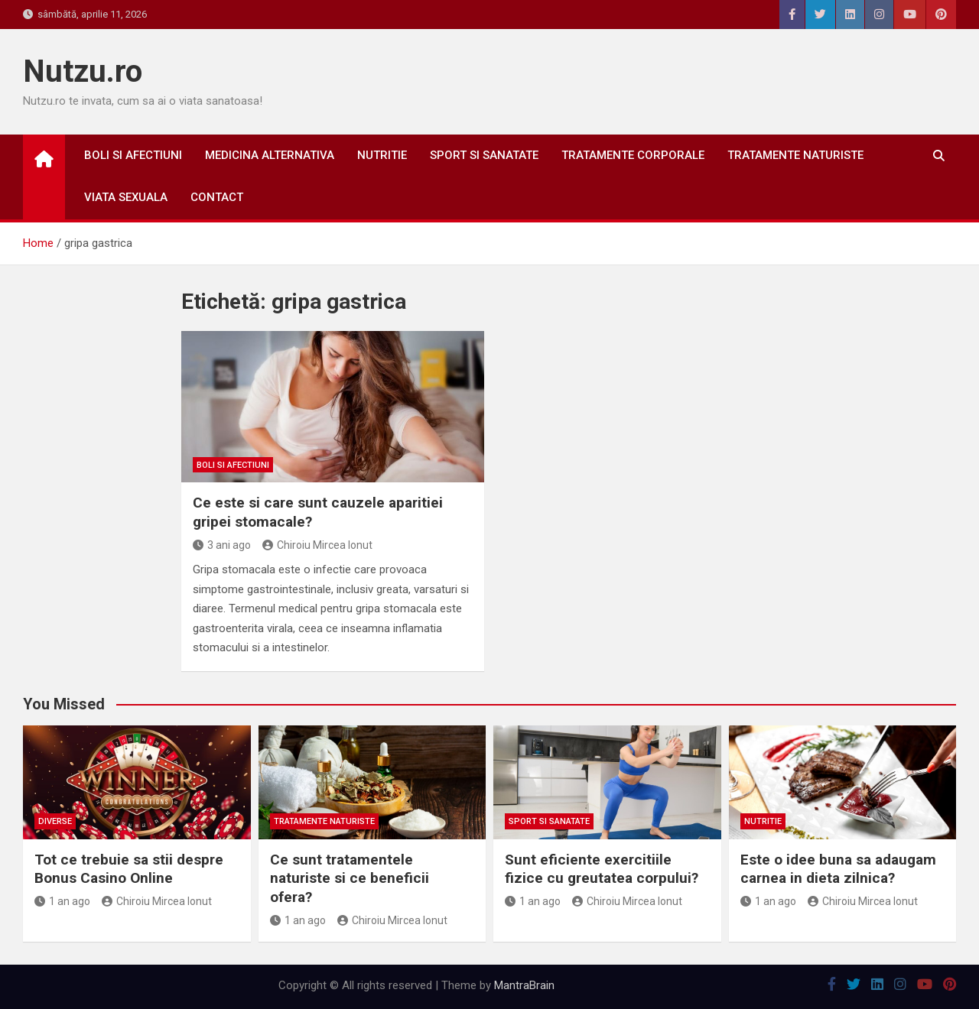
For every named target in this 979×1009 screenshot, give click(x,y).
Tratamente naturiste (795, 155)
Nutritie (382, 155)
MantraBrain (524, 985)
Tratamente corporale (632, 155)
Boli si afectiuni (133, 155)
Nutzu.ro (82, 71)
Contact (216, 197)
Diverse (55, 821)
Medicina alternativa (269, 155)
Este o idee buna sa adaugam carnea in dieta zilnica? (838, 869)
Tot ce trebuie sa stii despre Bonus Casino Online (128, 869)
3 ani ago (222, 545)
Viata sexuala (126, 197)
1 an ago (62, 901)
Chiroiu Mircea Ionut (317, 545)
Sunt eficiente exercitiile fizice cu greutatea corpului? (601, 869)
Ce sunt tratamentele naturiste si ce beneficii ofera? (349, 878)
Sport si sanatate (484, 155)
